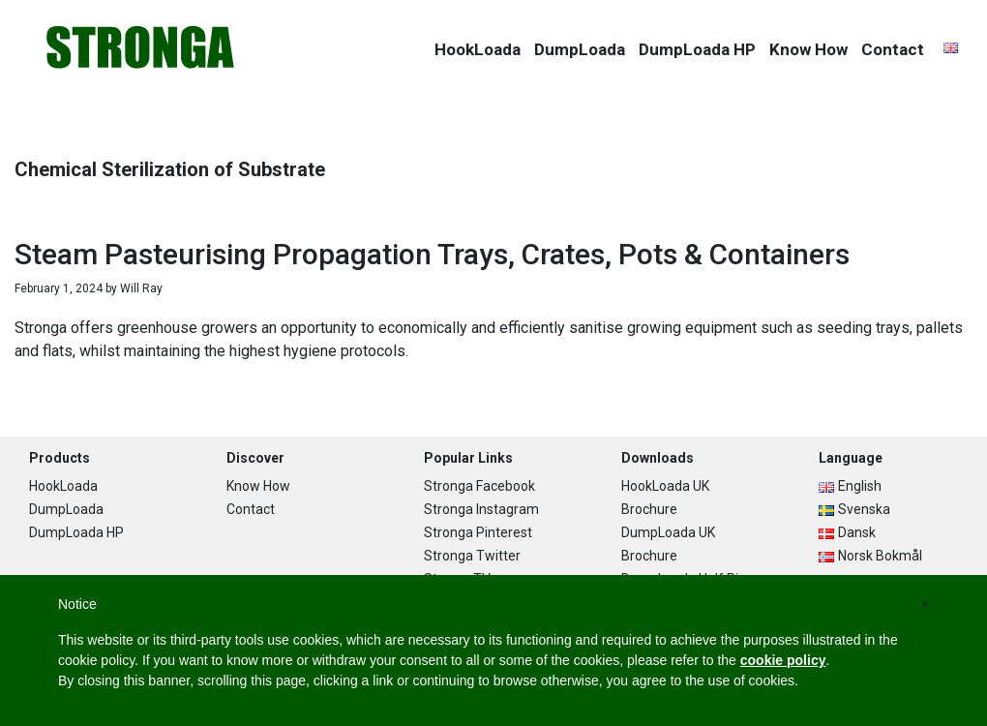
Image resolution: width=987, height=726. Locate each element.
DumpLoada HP (76, 532)
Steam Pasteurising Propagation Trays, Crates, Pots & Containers (432, 254)
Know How (258, 486)
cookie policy (783, 660)
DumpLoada (66, 509)
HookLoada (63, 486)
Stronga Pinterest (478, 532)
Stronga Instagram (481, 509)
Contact (250, 509)
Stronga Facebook (479, 486)
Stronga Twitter (472, 555)
